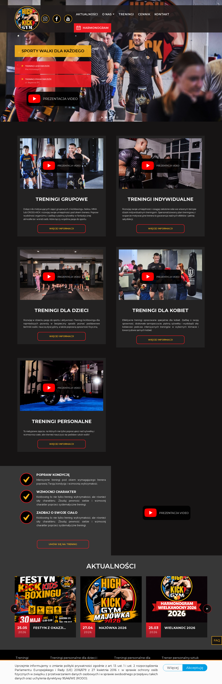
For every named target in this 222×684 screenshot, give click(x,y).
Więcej (173, 668)
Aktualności (87, 14)
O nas (108, 14)
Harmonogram (96, 28)
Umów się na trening (63, 544)
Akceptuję (194, 668)
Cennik (144, 14)
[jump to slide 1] (106, 117)
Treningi (126, 14)
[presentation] (14, 608)
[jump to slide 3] (114, 117)
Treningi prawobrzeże (53, 82)
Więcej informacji (61, 228)
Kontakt (161, 14)
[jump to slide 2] (110, 117)
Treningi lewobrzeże (53, 66)
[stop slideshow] (117, 117)
